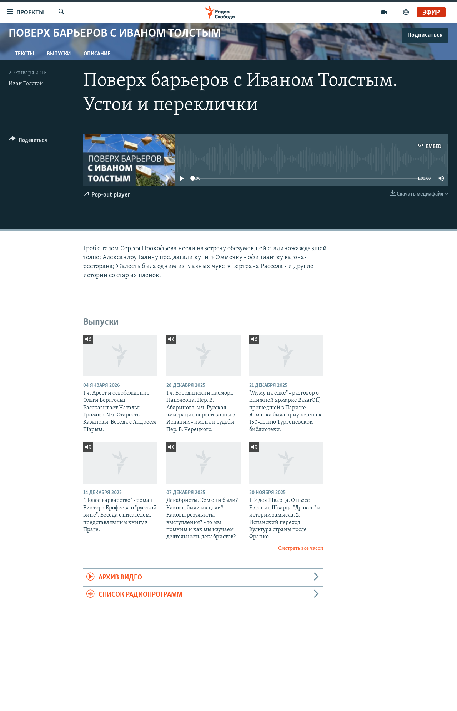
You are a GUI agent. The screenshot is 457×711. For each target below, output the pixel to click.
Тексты (24, 54)
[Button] (28, 141)
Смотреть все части (300, 548)
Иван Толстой (26, 84)
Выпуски (59, 54)
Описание (97, 54)
